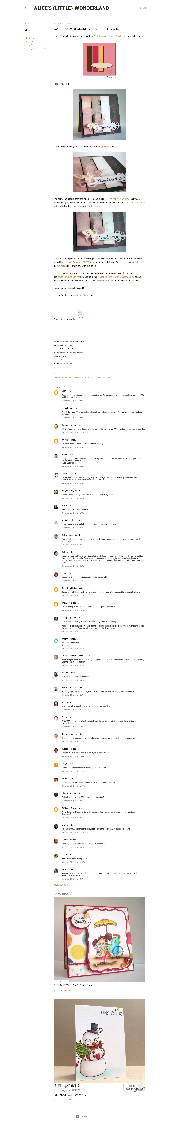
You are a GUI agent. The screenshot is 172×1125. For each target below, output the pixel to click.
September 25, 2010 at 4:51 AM (73, 483)
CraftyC (66, 639)
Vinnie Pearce (30, 45)
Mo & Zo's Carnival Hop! (74, 985)
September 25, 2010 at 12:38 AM (73, 418)
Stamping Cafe (69, 618)
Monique (66, 673)
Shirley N (67, 603)
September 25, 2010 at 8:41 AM (73, 566)
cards (26, 34)
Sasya (64, 764)
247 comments (65, 990)
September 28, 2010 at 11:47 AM (73, 832)
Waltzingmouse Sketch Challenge (110, 36)
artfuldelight (69, 520)
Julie (64, 506)
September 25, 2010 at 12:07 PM (73, 610)
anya (64, 825)
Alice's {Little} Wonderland (71, 8)
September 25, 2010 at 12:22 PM (73, 632)
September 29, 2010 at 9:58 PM (73, 879)
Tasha (64, 717)
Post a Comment (61, 885)
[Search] (144, 8)
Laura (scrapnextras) (73, 656)
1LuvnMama (67, 408)
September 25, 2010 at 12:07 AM (73, 401)
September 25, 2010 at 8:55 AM (73, 581)
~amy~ (64, 573)
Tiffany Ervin (69, 808)
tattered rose (95, 206)
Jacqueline (67, 425)
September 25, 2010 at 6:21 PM (73, 695)
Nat (63, 702)
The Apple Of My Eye (118, 199)
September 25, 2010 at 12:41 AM (73, 433)
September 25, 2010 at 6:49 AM (73, 498)
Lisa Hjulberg (69, 793)
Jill (64, 552)
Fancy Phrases (104, 146)
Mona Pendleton (70, 588)
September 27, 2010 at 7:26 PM (73, 818)
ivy (63, 855)
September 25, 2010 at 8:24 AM (73, 528)
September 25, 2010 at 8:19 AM (73, 513)
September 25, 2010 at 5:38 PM (73, 680)
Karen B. (66, 474)
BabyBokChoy (68, 491)
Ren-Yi (65, 869)
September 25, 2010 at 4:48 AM (73, 466)
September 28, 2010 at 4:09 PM (73, 847)
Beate (64, 455)
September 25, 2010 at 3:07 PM (73, 665)
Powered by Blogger (86, 1116)
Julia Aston (68, 535)
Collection (62, 266)
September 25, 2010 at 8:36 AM (73, 545)
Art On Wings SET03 (79, 262)
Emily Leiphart (70, 688)
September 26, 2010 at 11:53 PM (73, 786)
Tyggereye (67, 840)
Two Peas (28, 41)
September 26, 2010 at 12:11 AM (73, 710)
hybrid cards (29, 38)
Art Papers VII (132, 202)
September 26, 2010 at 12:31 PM (73, 742)
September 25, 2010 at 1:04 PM (73, 649)
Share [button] (26, 24)
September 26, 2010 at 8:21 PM (73, 771)
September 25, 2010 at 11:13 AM (73, 596)
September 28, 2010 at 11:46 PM (73, 862)
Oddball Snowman (70, 1095)
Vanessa (66, 779)
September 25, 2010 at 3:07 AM (73, 447)
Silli (64, 391)
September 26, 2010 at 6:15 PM (73, 756)
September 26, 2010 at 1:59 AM (73, 727)
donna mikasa (68, 734)
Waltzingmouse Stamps (35, 48)
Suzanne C (67, 749)
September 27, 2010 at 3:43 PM (73, 801)
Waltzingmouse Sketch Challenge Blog (116, 277)
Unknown (66, 440)
